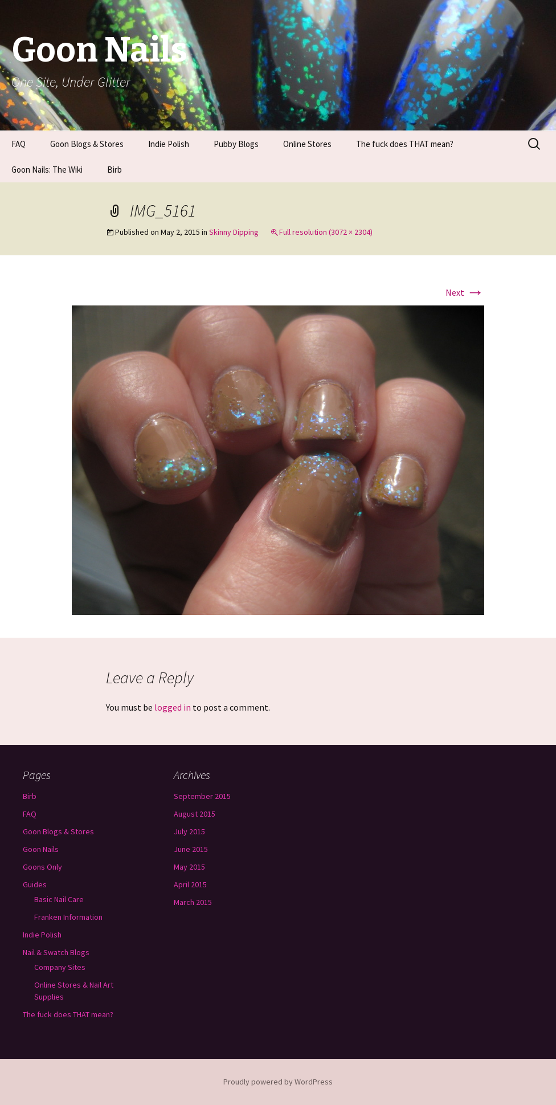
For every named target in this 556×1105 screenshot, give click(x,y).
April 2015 (190, 884)
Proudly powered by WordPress (278, 1082)
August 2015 (194, 814)
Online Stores (307, 143)
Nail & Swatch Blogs (56, 952)
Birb (114, 169)
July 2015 (189, 831)
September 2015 (202, 796)
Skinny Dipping (234, 232)
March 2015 (193, 902)
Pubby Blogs (236, 143)
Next (464, 292)
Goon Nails (41, 849)
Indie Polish (168, 143)
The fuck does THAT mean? (404, 143)
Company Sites (59, 967)
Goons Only (42, 867)
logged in (172, 707)
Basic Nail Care (59, 899)
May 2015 (189, 867)
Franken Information (68, 917)
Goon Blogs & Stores (87, 143)
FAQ (18, 143)
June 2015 (191, 849)
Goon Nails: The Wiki (47, 169)
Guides (35, 884)
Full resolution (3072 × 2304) (326, 232)
